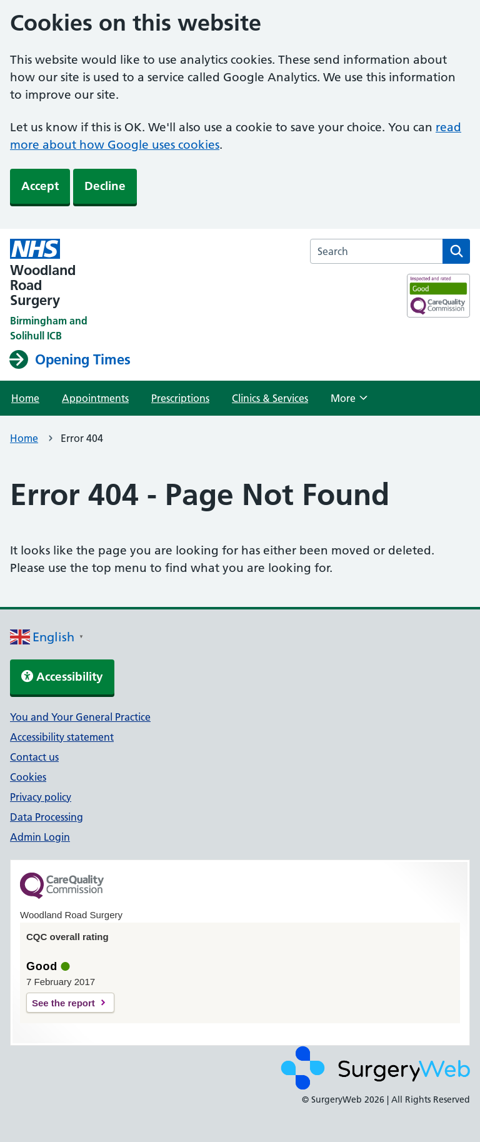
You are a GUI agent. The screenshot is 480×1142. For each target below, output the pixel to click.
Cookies (28, 777)
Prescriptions (180, 398)
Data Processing (46, 817)
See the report (63, 1003)
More (349, 402)
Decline (105, 186)
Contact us (34, 757)
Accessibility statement (62, 737)
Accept (40, 186)
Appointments (95, 398)
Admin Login (40, 837)
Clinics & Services (270, 398)
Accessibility (62, 676)
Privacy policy (40, 797)
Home (25, 398)
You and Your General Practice (80, 717)
